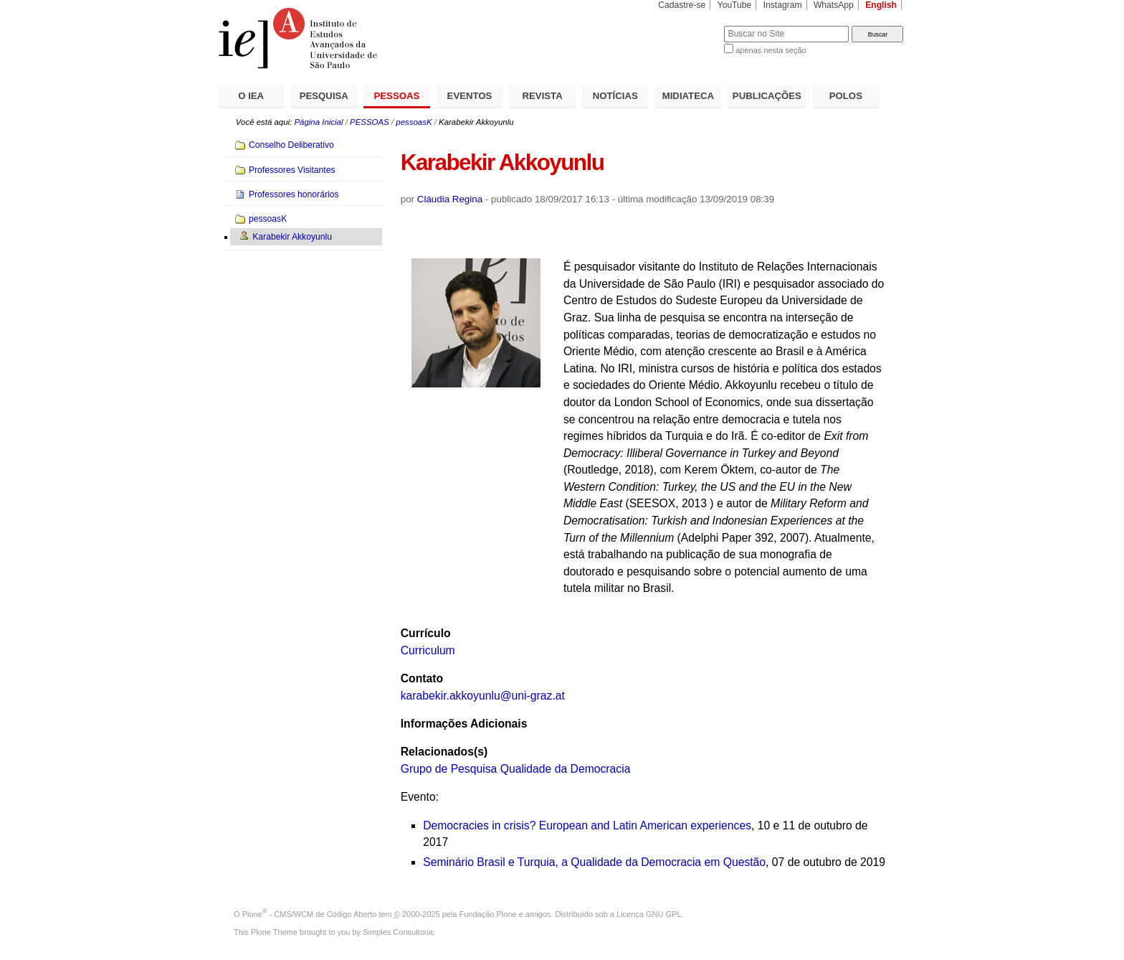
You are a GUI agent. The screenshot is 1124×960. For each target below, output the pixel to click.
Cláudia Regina (449, 199)
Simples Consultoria (398, 932)
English (881, 5)
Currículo (426, 633)
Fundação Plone (488, 914)
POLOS (845, 95)
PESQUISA (324, 95)
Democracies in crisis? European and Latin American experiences (587, 825)
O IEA (251, 95)
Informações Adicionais (464, 723)
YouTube (735, 5)
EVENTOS (469, 95)
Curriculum (428, 650)
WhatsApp (834, 5)
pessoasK (414, 122)
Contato (422, 678)
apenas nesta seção (770, 50)
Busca (689, 25)
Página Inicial (318, 122)
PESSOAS (397, 95)
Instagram (782, 5)
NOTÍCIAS (615, 95)
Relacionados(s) (444, 751)
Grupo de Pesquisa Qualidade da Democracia (516, 769)
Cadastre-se (681, 5)
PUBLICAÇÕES (767, 95)
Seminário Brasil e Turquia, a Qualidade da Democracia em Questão (594, 862)
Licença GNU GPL (648, 914)
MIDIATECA (688, 95)
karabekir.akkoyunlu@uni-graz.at (483, 696)
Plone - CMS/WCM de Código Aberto (309, 914)
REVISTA (543, 95)
